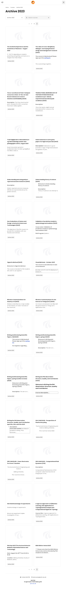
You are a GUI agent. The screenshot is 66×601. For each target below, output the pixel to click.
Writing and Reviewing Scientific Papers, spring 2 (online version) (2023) (18, 386)
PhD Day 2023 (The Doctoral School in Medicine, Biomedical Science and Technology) (17, 558)
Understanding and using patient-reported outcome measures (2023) (16, 185)
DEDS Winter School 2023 (44, 556)
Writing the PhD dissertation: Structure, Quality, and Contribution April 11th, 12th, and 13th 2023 (18, 430)
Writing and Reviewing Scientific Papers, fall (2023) (18, 343)
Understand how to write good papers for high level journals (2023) (46, 142)
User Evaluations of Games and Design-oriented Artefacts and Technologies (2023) (18, 228)
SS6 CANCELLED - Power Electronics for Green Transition (18, 471)
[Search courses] (37, 18)
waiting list (47, 58)
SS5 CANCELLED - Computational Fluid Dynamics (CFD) (47, 471)
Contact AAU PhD (26, 588)
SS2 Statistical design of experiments (15, 513)
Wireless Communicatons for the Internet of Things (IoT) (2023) (47, 308)
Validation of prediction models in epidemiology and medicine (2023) (47, 228)
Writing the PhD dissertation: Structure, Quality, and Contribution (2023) (45, 386)
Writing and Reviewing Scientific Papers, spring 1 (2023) (47, 343)
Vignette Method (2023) (15, 269)
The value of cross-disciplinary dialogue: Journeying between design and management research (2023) (46, 50)
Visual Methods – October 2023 (46, 269)
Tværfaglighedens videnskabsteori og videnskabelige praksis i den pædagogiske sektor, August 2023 (17, 143)
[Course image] (19, 36)
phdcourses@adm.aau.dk (39, 588)
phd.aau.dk (33, 594)
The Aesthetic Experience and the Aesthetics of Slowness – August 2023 (18, 49)
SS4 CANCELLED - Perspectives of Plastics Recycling (47, 428)
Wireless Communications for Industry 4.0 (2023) (17, 308)
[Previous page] (29, 23)
